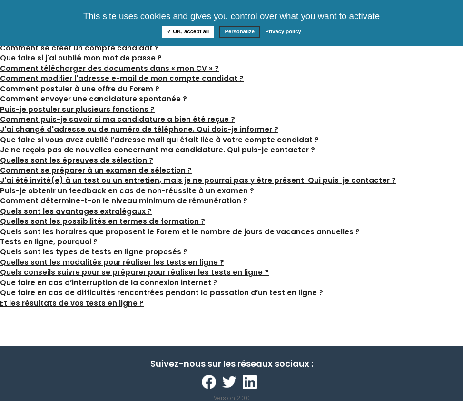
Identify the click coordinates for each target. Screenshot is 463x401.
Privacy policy (283, 31)
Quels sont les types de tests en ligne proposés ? (93, 252)
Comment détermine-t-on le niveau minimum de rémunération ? (123, 201)
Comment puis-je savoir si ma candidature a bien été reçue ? (117, 119)
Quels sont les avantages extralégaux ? (76, 211)
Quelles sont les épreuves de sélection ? (76, 160)
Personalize (240, 31)
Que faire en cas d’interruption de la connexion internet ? (108, 283)
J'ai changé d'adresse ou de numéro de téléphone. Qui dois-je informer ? (139, 129)
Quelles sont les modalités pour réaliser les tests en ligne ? (112, 262)
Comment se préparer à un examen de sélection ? (96, 170)
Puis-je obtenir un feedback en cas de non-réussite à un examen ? (127, 191)
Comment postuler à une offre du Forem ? (79, 89)
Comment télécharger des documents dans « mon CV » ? (109, 68)
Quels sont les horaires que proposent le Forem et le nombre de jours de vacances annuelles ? (180, 232)
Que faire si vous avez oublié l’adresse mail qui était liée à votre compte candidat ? (159, 140)
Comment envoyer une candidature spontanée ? (93, 99)
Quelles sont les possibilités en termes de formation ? (102, 221)
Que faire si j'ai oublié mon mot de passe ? (81, 58)
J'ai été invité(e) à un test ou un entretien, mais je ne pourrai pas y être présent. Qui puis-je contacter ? (198, 180)
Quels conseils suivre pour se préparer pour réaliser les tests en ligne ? (134, 272)
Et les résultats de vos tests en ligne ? (72, 303)
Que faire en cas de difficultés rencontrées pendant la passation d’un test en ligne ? (161, 293)
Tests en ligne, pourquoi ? (49, 242)
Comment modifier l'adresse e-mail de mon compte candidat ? (122, 78)
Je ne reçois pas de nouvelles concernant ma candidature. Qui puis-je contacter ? (157, 150)
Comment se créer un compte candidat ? (79, 48)
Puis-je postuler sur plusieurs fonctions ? (77, 109)
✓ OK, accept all (188, 31)
